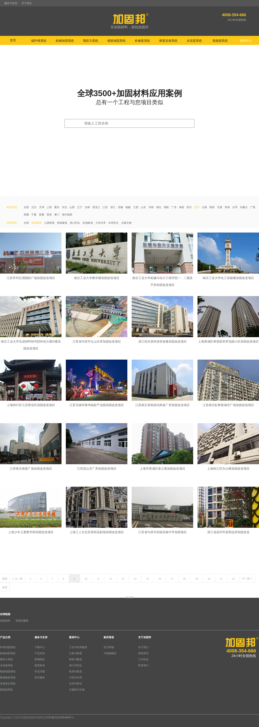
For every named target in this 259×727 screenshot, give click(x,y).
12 (110, 578)
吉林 (87, 207)
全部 (26, 207)
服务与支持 (10, 3)
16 (159, 578)
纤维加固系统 (8, 647)
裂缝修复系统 (8, 677)
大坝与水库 (75, 677)
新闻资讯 (143, 653)
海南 (181, 207)
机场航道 (88, 222)
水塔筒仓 (113, 222)
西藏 (26, 214)
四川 (189, 207)
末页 (4, 587)
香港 (49, 214)
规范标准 (40, 665)
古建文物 (126, 222)
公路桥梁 (49, 222)
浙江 (112, 207)
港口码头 (75, 222)
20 (209, 578)
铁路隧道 (62, 222)
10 (86, 578)
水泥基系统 (6, 665)
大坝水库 (100, 222)
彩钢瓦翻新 (22, 620)
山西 (72, 207)
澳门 (56, 214)
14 (135, 578)
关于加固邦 (144, 637)
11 (98, 578)
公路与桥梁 (75, 653)
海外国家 (67, 214)
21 (221, 578)
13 (123, 578)
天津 (41, 207)
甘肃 (219, 207)
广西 (252, 207)
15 (147, 578)
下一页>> (247, 578)
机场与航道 (75, 671)
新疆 (41, 214)
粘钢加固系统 (8, 653)
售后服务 (40, 677)
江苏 (105, 207)
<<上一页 (17, 578)
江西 (135, 207)
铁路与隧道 (75, 659)
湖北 (158, 207)
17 (172, 578)
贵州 (196, 207)
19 (196, 578)
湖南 (166, 207)
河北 (64, 207)
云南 (204, 207)
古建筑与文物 (77, 689)
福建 (128, 207)
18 (184, 578)
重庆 (56, 207)
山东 (143, 207)
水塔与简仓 (75, 683)
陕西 (212, 207)
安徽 (120, 207)
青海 (227, 207)
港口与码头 (75, 665)
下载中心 (40, 647)
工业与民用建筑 (78, 647)
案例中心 (74, 637)
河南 (151, 207)
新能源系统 (6, 689)
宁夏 (33, 214)
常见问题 (40, 671)
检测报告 (40, 659)
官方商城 (109, 647)
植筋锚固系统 (8, 671)
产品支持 (40, 653)
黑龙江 (96, 207)
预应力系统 (6, 659)
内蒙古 (244, 207)
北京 (33, 207)
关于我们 (27, 3)
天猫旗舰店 (110, 653)
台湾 (234, 207)
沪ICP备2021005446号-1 (59, 717)
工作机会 (143, 659)
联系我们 (143, 665)
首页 (13, 40)
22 (233, 578)
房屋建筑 (36, 222)
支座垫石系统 (8, 683)
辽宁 (79, 207)
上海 (49, 207)
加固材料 (5, 620)
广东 (174, 207)
